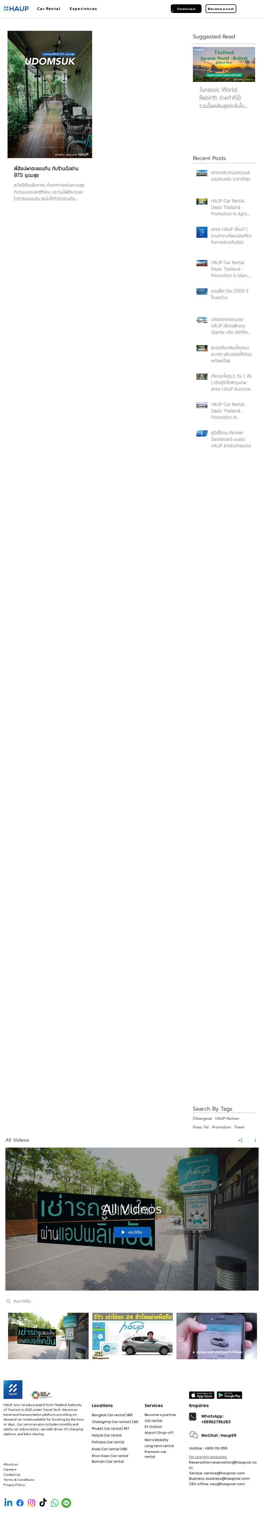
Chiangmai (202, 1118)
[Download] (186, 8)
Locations (102, 1405)
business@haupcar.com (228, 1478)
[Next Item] (246, 64)
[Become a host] (221, 8)
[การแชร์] (240, 1140)
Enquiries (199, 1405)
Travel (239, 1127)
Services (154, 1405)
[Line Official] (66, 1503)
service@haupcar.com (224, 1473)
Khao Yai (201, 1127)
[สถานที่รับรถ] (124, 11)
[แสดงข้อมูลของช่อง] (253, 1140)
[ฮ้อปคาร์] (49, 11)
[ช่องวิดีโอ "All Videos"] (132, 1339)
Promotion (221, 1127)
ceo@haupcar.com (227, 1484)
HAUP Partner (227, 1118)
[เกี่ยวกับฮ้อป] (164, 11)
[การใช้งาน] (85, 11)
